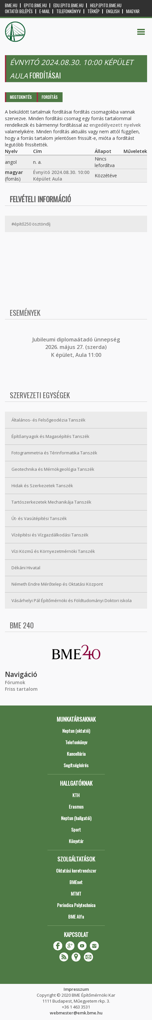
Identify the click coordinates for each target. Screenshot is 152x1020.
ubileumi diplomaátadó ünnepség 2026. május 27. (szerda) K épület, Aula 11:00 (77, 347)
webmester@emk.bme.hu (76, 1013)
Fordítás (50, 97)
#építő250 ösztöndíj (30, 224)
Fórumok (15, 682)
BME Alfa (76, 916)
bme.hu (11, 5)
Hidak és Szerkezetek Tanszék (42, 485)
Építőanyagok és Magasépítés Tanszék (50, 436)
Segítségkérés (76, 765)
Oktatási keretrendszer (76, 870)
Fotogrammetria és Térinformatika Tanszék (54, 453)
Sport (76, 829)
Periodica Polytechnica (76, 904)
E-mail (44, 11)
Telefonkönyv (68, 11)
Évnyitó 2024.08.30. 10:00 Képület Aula (61, 175)
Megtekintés (21, 97)
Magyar (133, 11)
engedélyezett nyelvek (115, 125)
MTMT (76, 893)
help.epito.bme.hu (106, 5)
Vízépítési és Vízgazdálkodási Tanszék (49, 535)
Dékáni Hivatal (25, 568)
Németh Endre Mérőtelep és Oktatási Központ (57, 584)
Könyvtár (76, 840)
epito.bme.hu (35, 5)
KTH (76, 795)
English (113, 11)
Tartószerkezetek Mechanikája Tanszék (51, 502)
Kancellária (76, 753)
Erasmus (76, 806)
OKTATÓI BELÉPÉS (19, 11)
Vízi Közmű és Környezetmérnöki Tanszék (53, 551)
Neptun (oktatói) (76, 730)
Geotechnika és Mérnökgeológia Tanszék (52, 469)
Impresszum (76, 989)
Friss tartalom (21, 689)
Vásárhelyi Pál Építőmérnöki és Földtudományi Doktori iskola (71, 600)
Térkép (93, 11)
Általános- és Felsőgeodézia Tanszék (48, 420)
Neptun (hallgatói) (76, 817)
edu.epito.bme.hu (68, 5)
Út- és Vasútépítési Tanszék (39, 518)
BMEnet (76, 882)
